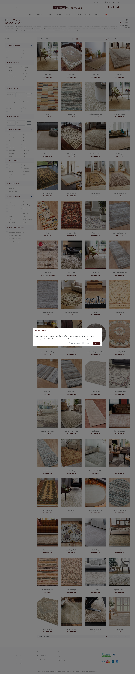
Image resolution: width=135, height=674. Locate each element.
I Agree (97, 343)
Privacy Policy (66, 339)
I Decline (87, 343)
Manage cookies (76, 343)
